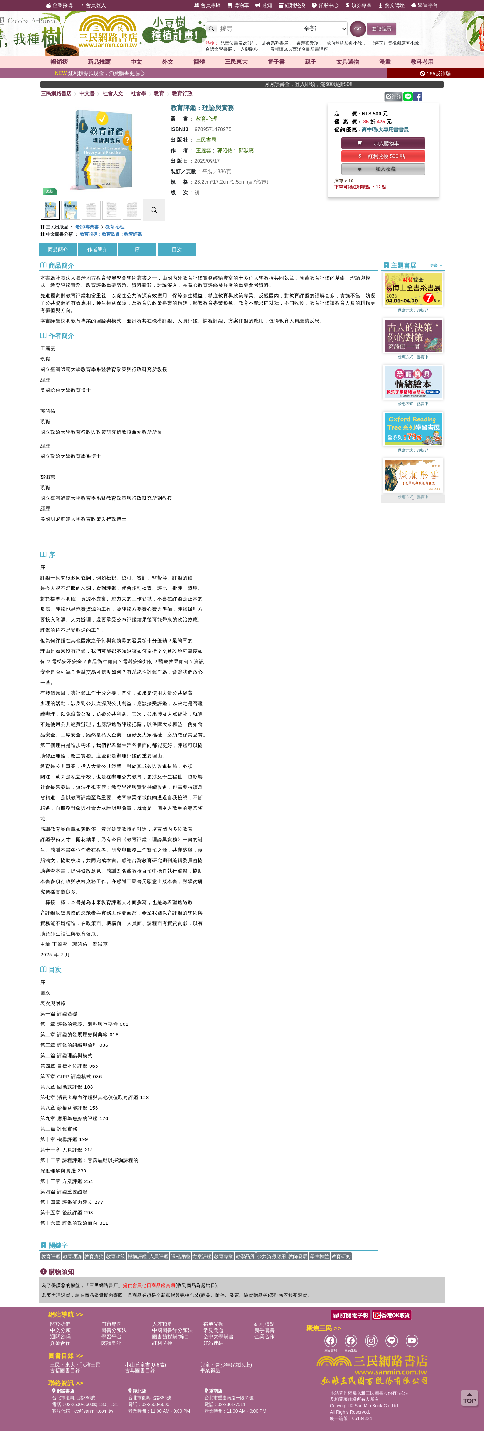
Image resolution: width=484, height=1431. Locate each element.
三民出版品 (57, 226)
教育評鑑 (50, 1256)
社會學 (138, 93)
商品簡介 (58, 249)
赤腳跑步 (249, 49)
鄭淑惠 (246, 150)
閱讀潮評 (111, 1343)
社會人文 (113, 93)
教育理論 (72, 1256)
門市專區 (111, 1324)
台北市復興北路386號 (73, 1397)
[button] (413, 499)
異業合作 (60, 1343)
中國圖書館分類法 (172, 1330)
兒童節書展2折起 (237, 43)
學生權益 (319, 1256)
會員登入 (92, 5)
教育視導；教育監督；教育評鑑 (111, 234)
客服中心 (325, 5)
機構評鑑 (137, 1256)
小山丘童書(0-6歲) (145, 1365)
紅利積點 (264, 1324)
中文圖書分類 (59, 234)
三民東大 (236, 62)
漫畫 (385, 62)
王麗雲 (203, 150)
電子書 (276, 62)
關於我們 (60, 1324)
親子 (310, 62)
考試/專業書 (87, 226)
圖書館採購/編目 (170, 1336)
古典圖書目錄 (140, 1370)
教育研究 (341, 1256)
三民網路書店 (56, 93)
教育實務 (94, 1256)
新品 (99, 62)
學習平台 (424, 5)
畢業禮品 (210, 1370)
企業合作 (264, 1336)
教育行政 (182, 93)
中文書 (87, 93)
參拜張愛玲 (307, 43)
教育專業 (223, 1256)
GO (357, 28)
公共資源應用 (271, 1256)
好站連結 (213, 1343)
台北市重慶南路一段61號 (229, 1397)
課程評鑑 (180, 1256)
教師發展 (297, 1256)
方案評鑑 (202, 1256)
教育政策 (115, 1256)
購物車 (238, 5)
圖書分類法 (114, 1330)
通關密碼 (60, 1336)
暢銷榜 (59, 62)
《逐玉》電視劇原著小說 (394, 43)
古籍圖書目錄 (65, 1370)
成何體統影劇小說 (344, 43)
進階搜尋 (382, 28)
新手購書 (264, 1330)
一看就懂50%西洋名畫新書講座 (297, 49)
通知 (263, 5)
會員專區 (207, 5)
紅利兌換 (292, 5)
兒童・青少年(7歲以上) (226, 1365)
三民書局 (206, 139)
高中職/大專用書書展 (385, 129)
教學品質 (245, 1256)
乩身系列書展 (275, 43)
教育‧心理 (207, 119)
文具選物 (347, 62)
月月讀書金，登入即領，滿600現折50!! (335, 84)
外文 (167, 62)
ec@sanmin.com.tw (93, 1411)
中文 (136, 62)
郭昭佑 (224, 150)
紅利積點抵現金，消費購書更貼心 (100, 73)
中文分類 (60, 1330)
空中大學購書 (218, 1336)
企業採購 (59, 5)
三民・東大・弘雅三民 (75, 1365)
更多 (436, 265)
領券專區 (358, 5)
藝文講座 (391, 5)
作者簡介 (97, 249)
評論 (394, 96)
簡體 (199, 62)
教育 (159, 93)
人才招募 (162, 1324)
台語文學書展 (218, 49)
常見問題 (213, 1330)
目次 (177, 249)
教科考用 (422, 62)
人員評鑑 (158, 1256)
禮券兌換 (213, 1324)
